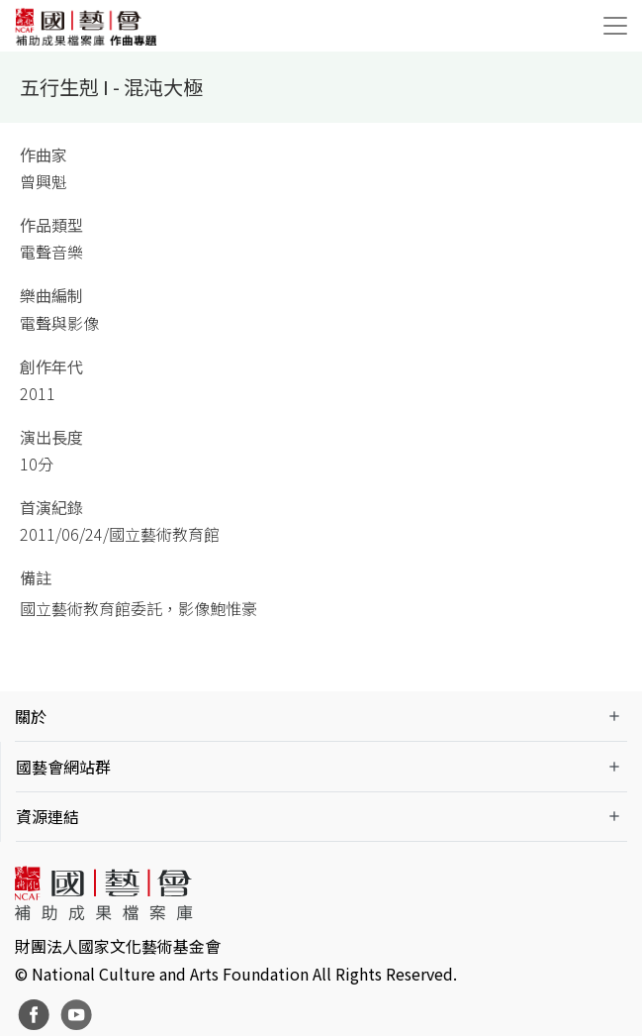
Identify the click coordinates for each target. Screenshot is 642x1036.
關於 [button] (30, 716)
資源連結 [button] (47, 816)
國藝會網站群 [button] (63, 766)
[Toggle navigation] (615, 26)
